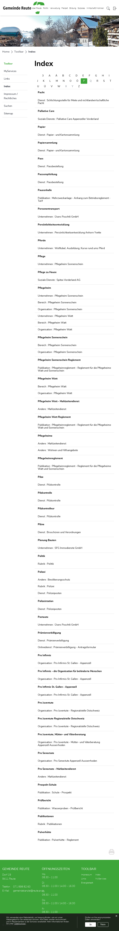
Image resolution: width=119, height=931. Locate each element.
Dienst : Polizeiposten (50, 593)
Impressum (86, 875)
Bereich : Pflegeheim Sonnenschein (57, 302)
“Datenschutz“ (20, 924)
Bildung (72, 8)
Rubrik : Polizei (46, 586)
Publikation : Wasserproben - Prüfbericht (60, 808)
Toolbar (8, 63)
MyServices (10, 71)
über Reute (37, 8)
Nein (103, 924)
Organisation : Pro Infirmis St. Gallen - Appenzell (64, 663)
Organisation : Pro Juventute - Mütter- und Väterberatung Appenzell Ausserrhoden (69, 743)
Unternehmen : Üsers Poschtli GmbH (58, 217)
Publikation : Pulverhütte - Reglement (58, 840)
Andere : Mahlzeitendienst (52, 409)
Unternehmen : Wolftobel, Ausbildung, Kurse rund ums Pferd (71, 248)
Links (7, 79)
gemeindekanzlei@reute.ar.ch (28, 891)
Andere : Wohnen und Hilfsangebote (58, 450)
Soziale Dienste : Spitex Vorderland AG (59, 280)
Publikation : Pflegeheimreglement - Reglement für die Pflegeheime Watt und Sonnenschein (74, 369)
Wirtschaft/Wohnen (95, 8)
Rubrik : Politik (46, 564)
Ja (90, 924)
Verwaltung (55, 8)
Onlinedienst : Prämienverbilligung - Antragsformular (67, 647)
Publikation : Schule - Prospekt (54, 792)
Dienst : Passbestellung (50, 166)
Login (115, 8)
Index (15, 86)
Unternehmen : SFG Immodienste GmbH (60, 548)
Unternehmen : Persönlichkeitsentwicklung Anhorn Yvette (69, 232)
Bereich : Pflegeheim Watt (52, 322)
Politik (45, 8)
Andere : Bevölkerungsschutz (54, 579)
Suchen (8, 106)
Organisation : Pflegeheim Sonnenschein (60, 309)
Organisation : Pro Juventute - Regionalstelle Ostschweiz (69, 710)
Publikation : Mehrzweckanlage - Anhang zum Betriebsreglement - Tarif (74, 199)
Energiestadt (87, 883)
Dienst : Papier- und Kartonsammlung (58, 135)
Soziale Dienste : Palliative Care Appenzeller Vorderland (68, 119)
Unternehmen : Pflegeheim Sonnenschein (60, 264)
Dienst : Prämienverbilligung (53, 640)
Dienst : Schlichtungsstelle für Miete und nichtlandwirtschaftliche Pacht (73, 101)
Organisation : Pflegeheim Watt (55, 329)
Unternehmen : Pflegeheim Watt (55, 316)
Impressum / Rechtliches (11, 96)
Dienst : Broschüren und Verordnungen (59, 532)
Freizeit (65, 8)
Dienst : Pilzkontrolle (49, 485)
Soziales (81, 8)
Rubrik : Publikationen (50, 824)
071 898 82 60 (22, 886)
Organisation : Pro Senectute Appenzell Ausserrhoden (67, 761)
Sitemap (8, 113)
